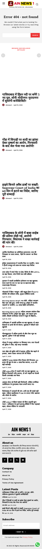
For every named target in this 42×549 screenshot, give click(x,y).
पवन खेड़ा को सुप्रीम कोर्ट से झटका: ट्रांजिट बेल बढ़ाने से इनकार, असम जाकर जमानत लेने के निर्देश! (20, 352)
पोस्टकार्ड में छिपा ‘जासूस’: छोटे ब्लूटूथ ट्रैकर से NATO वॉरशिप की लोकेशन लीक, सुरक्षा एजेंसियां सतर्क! (20, 293)
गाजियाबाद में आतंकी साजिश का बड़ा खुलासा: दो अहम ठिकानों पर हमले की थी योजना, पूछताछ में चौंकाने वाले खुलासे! (20, 325)
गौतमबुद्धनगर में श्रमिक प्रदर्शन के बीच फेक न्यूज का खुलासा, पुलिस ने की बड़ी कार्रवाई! (19, 335)
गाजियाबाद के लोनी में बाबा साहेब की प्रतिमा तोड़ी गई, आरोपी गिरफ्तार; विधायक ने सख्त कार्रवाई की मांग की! (20, 237)
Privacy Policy (27, 537)
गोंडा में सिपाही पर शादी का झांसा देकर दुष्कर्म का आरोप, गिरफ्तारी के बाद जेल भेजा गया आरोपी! (20, 143)
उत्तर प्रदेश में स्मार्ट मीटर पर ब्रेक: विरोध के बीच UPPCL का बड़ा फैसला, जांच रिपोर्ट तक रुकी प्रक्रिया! (21, 273)
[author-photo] (3, 105)
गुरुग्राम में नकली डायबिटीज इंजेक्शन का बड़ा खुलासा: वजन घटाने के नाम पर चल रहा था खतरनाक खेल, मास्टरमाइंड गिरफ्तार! (20, 283)
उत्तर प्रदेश (4, 505)
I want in (21, 532)
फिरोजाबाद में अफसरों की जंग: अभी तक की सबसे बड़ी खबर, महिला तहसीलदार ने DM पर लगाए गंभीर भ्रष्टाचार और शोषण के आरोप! (21, 393)
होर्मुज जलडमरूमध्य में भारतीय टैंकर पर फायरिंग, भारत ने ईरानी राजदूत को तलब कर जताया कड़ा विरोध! (20, 264)
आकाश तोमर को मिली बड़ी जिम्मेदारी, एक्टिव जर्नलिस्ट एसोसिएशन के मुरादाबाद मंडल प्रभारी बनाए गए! (20, 383)
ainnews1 (9, 105)
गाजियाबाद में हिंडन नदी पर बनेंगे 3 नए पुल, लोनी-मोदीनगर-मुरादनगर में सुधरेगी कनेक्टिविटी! (21, 98)
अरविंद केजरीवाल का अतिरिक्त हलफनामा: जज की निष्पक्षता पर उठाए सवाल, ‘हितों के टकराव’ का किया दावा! (19, 254)
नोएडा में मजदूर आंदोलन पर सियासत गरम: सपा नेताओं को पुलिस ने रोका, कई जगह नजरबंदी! (20, 343)
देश (3, 513)
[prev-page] (3, 55)
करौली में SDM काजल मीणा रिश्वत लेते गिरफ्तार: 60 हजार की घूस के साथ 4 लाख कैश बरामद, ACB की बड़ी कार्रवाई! (20, 362)
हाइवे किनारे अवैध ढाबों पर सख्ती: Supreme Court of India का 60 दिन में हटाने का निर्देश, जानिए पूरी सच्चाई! (20, 189)
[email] (21, 525)
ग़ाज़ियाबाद (4, 497)
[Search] (35, 35)
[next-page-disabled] (39, 55)
